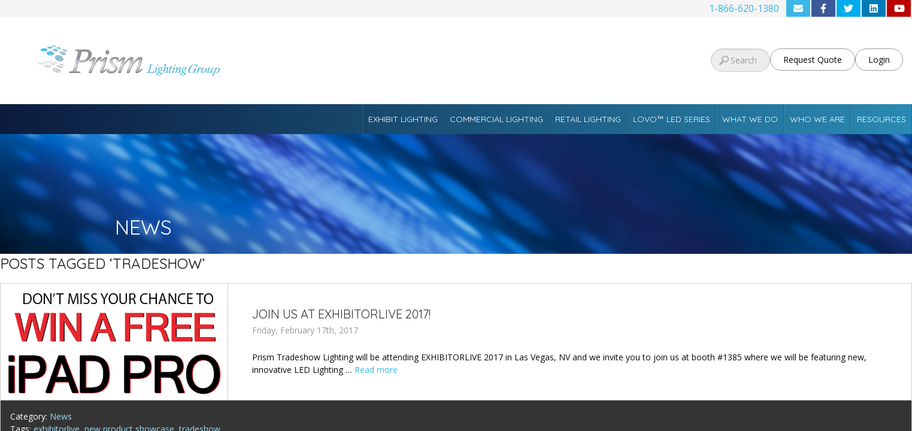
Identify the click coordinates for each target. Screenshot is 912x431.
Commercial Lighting (496, 119)
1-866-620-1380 (744, 8)
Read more (376, 369)
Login (879, 59)
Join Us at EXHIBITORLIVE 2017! (341, 313)
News (61, 416)
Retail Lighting (588, 119)
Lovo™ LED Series (671, 119)
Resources (881, 119)
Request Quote (812, 59)
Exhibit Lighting (403, 119)
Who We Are (817, 119)
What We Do (750, 119)
